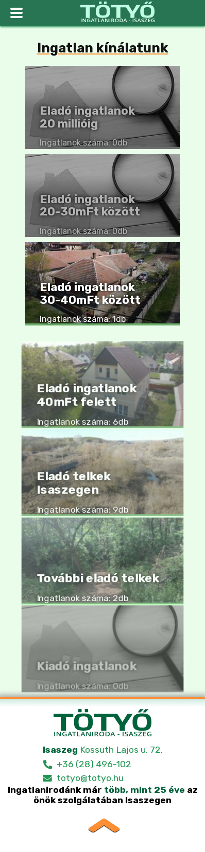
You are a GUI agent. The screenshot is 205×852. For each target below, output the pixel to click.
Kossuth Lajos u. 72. (103, 750)
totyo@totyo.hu (90, 778)
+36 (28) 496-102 (94, 764)
